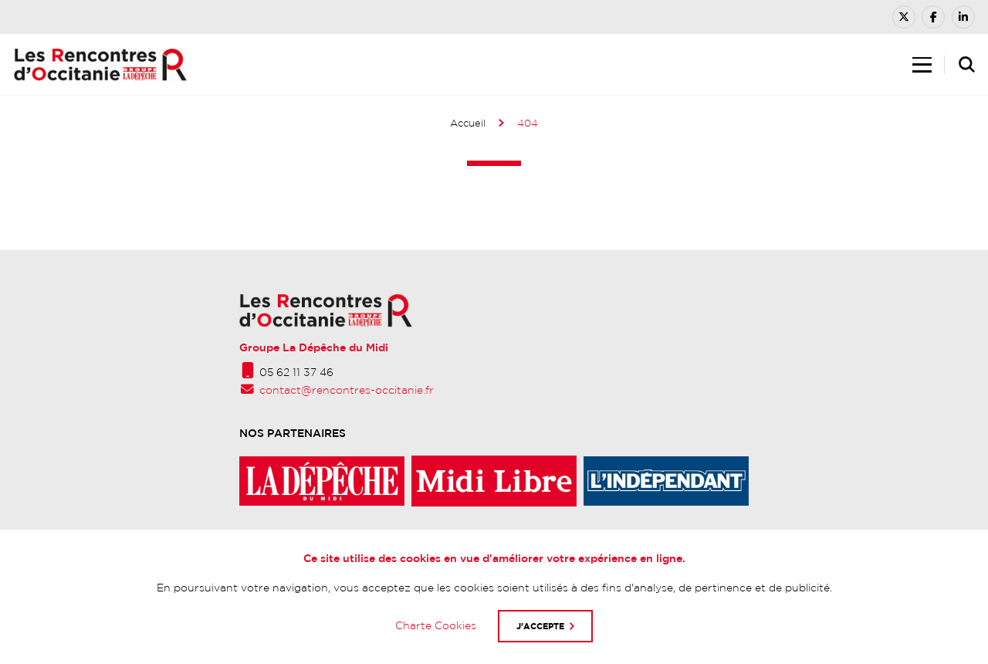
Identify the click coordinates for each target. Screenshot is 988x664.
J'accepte (540, 626)
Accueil (468, 123)
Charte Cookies (435, 625)
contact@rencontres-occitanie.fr (346, 390)
